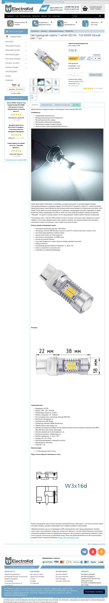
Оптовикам (8, 585)
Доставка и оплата (25, 16)
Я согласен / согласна (94, 592)
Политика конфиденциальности (15, 595)
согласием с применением (13, 593)
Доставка (76, 105)
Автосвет (9, 41)
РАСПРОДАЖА (11, 71)
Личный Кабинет (62, 574)
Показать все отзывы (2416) (16, 160)
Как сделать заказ (36, 574)
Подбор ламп (13, 36)
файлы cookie (56, 588)
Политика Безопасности (13, 583)
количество (96, 55)
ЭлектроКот (10, 16)
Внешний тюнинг (13, 50)
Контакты (44, 16)
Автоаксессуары (12, 54)
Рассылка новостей (63, 581)
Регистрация (58, 2)
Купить (73, 58)
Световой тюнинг (13, 46)
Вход (47, 2)
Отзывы (33, 581)
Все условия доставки (73, 85)
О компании (8, 581)
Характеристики (46, 105)
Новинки (9, 80)
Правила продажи (10, 579)
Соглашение (34, 583)
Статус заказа (56, 16)
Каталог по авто (12, 63)
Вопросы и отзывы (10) (62, 105)
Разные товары (12, 67)
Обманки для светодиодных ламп (68, 537)
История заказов (62, 576)
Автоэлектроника (13, 59)
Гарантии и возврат (37, 576)
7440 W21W (68, 31)
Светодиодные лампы (56, 31)
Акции (8, 76)
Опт (49, 16)
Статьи (32, 579)
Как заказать (36, 16)
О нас (17, 16)
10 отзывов (98, 88)
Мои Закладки (61, 579)
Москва (8, 2)
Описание (35, 105)
